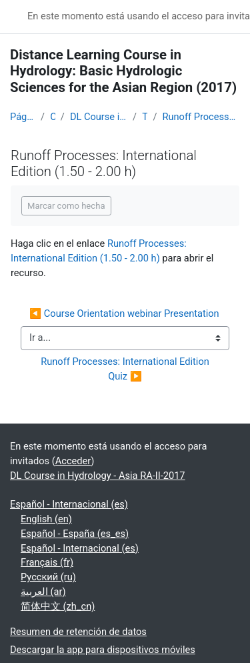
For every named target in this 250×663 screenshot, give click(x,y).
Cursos (52, 117)
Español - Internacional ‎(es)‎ (69, 504)
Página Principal (22, 117)
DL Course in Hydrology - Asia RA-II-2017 (98, 117)
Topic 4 (144, 117)
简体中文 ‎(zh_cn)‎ (58, 606)
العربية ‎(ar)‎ (43, 592)
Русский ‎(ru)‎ (48, 577)
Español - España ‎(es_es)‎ (75, 534)
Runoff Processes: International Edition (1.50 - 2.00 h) (201, 117)
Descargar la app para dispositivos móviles (102, 650)
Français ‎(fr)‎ (47, 562)
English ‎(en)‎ (46, 519)
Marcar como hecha (66, 206)
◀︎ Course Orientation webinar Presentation (124, 313)
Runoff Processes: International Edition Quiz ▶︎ (127, 369)
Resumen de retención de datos (78, 632)
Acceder (73, 461)
